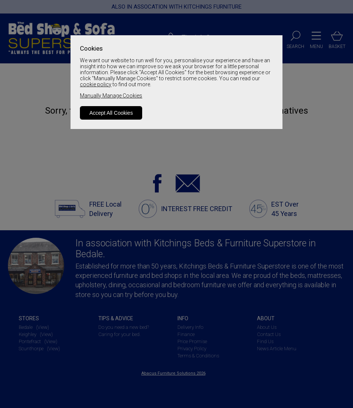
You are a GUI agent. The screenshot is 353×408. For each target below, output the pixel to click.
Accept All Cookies (111, 113)
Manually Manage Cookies (111, 96)
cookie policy (95, 84)
